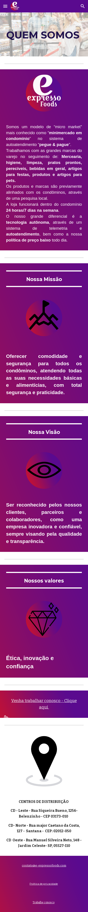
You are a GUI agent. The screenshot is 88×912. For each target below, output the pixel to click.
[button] (5, 6)
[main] (44, 34)
